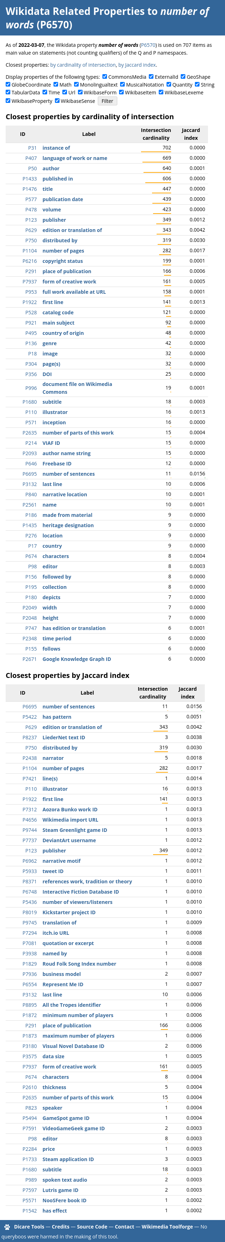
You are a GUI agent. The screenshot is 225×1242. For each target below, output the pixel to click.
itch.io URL (56, 932)
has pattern (57, 716)
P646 (31, 463)
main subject (58, 322)
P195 (31, 587)
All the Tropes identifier (72, 1004)
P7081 (30, 943)
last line (52, 484)
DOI (47, 374)
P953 (31, 291)
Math (66, 84)
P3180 (30, 1046)
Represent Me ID (63, 984)
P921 (31, 322)
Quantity (182, 84)
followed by (57, 576)
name (50, 504)
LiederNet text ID (64, 737)
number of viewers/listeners (78, 902)
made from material (67, 515)
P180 (31, 597)
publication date (63, 199)
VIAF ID (51, 443)
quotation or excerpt (68, 943)
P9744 (30, 830)
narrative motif (61, 860)
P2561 (30, 504)
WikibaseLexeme (184, 92)
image (50, 353)
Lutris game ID (60, 1190)
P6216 (30, 261)
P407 (31, 158)
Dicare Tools (29, 1226)
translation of (60, 922)
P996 (31, 388)
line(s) (50, 778)
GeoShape (198, 76)
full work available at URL (74, 291)
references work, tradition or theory (87, 881)
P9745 (30, 922)
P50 (32, 168)
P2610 (30, 1087)
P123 (31, 219)
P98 (32, 566)
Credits (60, 1226)
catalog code (58, 312)
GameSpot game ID (66, 1118)
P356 (31, 374)
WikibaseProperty (32, 101)
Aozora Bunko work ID (70, 809)
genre (50, 343)
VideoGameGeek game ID (74, 1128)
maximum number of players (78, 1035)
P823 (31, 1107)
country (52, 545)
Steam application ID (68, 1159)
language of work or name (75, 158)
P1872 (30, 1015)
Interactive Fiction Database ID (81, 891)
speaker (52, 1107)
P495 (31, 333)
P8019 (30, 912)
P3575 (30, 1056)
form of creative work (69, 281)
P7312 (30, 809)
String (207, 84)
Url (71, 92)
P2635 (30, 432)
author (51, 168)
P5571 (30, 1200)
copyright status (63, 261)
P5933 (30, 871)
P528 (31, 312)
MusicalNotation (145, 84)
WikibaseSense (78, 101)
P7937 (30, 281)
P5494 (30, 1118)
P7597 (30, 1190)
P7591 (30, 1128)
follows (51, 648)
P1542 (30, 1210)
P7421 (30, 778)
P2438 (30, 758)
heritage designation (68, 525)
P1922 (30, 302)
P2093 (30, 453)
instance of (56, 147)
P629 (31, 230)
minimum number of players (78, 1015)
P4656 (30, 819)
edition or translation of (72, 230)
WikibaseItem (140, 92)
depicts (52, 597)
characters (56, 556)
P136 (31, 343)
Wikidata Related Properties (75, 11)
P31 (32, 147)
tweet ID (53, 871)
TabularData (26, 92)
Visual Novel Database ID (74, 1046)
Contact (124, 1226)
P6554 (30, 984)
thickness (54, 1087)
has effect (55, 1210)
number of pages (63, 250)
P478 (31, 209)
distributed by (60, 240)
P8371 (30, 881)
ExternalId (166, 76)
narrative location (65, 494)
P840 (31, 494)
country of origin (63, 333)
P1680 (30, 401)
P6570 (148, 45)
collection (55, 587)
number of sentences (69, 473)
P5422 (30, 716)
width (50, 607)
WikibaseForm (100, 92)
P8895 (30, 1004)
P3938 (30, 953)
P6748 (30, 891)
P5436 (30, 902)
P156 (31, 576)
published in (58, 178)
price (49, 1149)
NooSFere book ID (64, 1200)
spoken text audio (65, 1179)
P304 (31, 363)
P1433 (30, 178)
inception (54, 422)
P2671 (30, 659)
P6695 (30, 473)
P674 (31, 556)
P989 (31, 1179)
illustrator (55, 412)
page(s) (51, 363)
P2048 (30, 617)
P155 (31, 648)
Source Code (92, 1226)
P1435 (30, 525)
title (48, 189)
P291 (31, 271)
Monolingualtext (99, 84)
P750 (31, 240)
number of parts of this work (78, 432)
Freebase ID (57, 463)
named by (55, 953)
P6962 (30, 860)
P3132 (30, 484)
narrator (53, 758)
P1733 (30, 1159)
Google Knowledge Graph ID (77, 659)
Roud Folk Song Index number (79, 963)
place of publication (67, 271)
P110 (31, 412)
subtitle (52, 401)
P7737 (30, 840)
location (53, 535)
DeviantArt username (69, 840)
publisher (54, 219)
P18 (32, 353)
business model (62, 974)
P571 (31, 422)
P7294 (30, 932)
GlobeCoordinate (31, 84)
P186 (31, 515)
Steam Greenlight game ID (75, 830)
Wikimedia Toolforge (167, 1226)
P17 (32, 545)
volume (52, 209)
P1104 (30, 250)
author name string (67, 453)
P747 (31, 628)
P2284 (30, 1149)
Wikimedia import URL (70, 819)
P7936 (30, 974)
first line (53, 302)
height (50, 617)
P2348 (30, 638)
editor (50, 566)
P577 (31, 199)
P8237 (30, 737)
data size (53, 1056)
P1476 (30, 189)
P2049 (30, 607)
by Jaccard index (137, 64)
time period (57, 638)
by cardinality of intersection (83, 64)
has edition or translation (74, 628)
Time (54, 92)
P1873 (30, 1035)
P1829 (30, 963)
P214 (31, 443)
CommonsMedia (127, 76)
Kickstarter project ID (69, 912)
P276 (31, 535)
